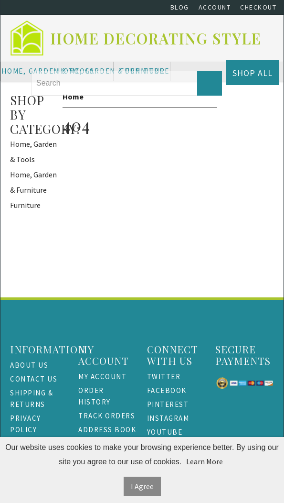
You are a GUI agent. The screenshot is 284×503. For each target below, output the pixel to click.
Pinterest (168, 404)
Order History (94, 396)
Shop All (252, 72)
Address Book (107, 429)
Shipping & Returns (31, 398)
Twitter (164, 376)
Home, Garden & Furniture (33, 182)
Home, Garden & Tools (33, 151)
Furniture (25, 205)
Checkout (258, 7)
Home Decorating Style (156, 38)
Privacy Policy (25, 424)
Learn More (204, 461)
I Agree (142, 486)
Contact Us (33, 378)
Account (215, 7)
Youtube (165, 432)
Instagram (168, 418)
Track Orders (106, 415)
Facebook (167, 390)
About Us (29, 365)
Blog (179, 7)
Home (73, 96)
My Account (102, 376)
